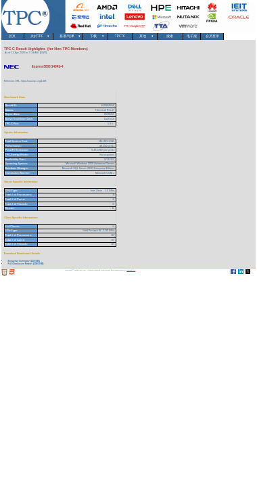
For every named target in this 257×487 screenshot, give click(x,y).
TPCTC (120, 36)
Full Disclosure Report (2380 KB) (25, 263)
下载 (95, 36)
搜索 (170, 36)
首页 (12, 36)
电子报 (192, 36)
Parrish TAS (130, 270)
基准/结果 (67, 36)
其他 (145, 36)
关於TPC (38, 36)
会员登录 (212, 36)
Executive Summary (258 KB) (23, 261)
